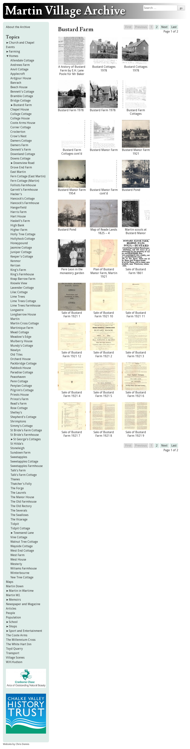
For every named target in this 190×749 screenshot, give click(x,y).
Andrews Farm (20, 65)
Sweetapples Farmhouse (26, 466)
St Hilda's (16, 443)
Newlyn (15, 350)
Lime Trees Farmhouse (25, 305)
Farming (14, 51)
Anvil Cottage (19, 69)
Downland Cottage (22, 154)
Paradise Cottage (21, 372)
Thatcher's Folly (21, 484)
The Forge (17, 488)
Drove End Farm (21, 167)
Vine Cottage (18, 537)
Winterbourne (19, 573)
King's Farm (18, 270)
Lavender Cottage (22, 287)
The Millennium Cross (20, 639)
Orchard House (20, 359)
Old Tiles (16, 354)
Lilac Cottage (19, 292)
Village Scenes (15, 657)
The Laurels (18, 492)
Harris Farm (18, 212)
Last (174, 27)
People (10, 613)
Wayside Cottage (21, 546)
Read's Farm (18, 403)
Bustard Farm (22, 105)
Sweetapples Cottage (24, 461)
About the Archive (18, 27)
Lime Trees (17, 296)
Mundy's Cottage (21, 345)
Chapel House (19, 109)
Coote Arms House (22, 123)
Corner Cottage (20, 127)
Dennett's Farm (20, 149)
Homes (13, 56)
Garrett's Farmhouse (24, 189)
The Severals (18, 510)
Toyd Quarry (14, 648)
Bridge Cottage (20, 100)
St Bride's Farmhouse (24, 435)
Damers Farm (19, 145)
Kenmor (15, 261)
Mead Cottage (19, 332)
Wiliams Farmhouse (23, 568)
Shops (13, 626)
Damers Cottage (21, 140)
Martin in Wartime (21, 590)
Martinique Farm (21, 328)
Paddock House (20, 368)
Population (13, 617)
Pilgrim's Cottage (22, 390)
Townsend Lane (23, 533)
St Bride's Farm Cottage (26, 430)
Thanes (15, 479)
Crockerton (17, 131)
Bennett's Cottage (22, 91)
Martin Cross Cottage (24, 323)
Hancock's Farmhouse (24, 203)
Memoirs (15, 599)
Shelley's (16, 412)
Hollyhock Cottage (22, 238)
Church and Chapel (21, 42)
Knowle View (18, 283)
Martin (14, 319)
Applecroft (17, 74)
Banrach (15, 82)
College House (20, 118)
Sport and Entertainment (25, 631)
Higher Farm (18, 230)
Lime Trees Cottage (23, 301)
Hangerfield (18, 207)
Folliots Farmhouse (23, 185)
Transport (12, 653)
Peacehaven (18, 377)
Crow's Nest (18, 136)
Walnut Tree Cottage (24, 541)
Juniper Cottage (21, 252)
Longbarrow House (23, 314)
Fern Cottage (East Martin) (27, 176)
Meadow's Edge (20, 336)
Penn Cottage (19, 381)
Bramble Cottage (21, 96)
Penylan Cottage (21, 385)
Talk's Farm (18, 470)
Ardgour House (20, 78)
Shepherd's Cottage (23, 417)
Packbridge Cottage (23, 363)
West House (18, 559)
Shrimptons (18, 421)
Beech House (18, 87)
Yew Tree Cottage (21, 577)
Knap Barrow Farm (22, 279)
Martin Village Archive (65, 11)
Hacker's (16, 194)
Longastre (17, 310)
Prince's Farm (19, 399)
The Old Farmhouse (23, 501)
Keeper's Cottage (21, 256)
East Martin (18, 172)
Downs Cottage (20, 158)
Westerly (16, 564)
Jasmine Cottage (21, 247)
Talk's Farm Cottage (23, 475)
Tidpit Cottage (20, 528)
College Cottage (21, 114)
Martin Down (14, 586)
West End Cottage (22, 550)
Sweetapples (18, 457)
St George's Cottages (27, 439)
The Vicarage (18, 519)
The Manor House (22, 497)
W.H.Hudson (14, 662)
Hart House (18, 216)
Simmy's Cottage (21, 426)
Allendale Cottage (22, 60)
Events (10, 47)
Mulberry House (21, 341)
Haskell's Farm (20, 221)
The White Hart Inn (18, 644)
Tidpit (14, 524)
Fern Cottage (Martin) (24, 181)
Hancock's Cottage (22, 198)
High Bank (17, 225)
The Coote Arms (16, 635)
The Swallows (19, 515)
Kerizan (15, 265)
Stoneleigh (17, 448)
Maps (9, 582)
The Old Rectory (21, 506)
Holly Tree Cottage (22, 234)
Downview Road (24, 163)
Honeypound (19, 243)
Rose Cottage (19, 408)
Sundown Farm (20, 452)
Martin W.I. (13, 595)
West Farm (17, 555)
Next (164, 27)
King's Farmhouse (22, 274)
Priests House (19, 394)
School (13, 622)
